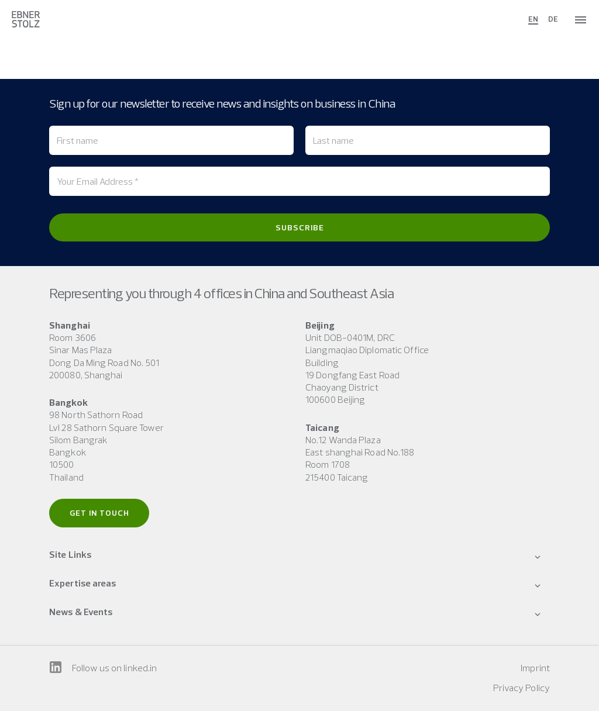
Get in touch (99, 513)
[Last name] (427, 140)
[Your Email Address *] (299, 181)
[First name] (171, 140)
